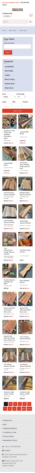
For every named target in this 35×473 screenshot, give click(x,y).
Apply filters (17, 111)
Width (13, 102)
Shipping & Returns (10, 428)
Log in (4, 5)
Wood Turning (9, 79)
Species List (7, 420)
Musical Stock (10, 84)
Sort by (4, 94)
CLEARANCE (9, 67)
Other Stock (9, 88)
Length (4, 102)
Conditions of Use (9, 432)
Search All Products (9, 43)
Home (4, 30)
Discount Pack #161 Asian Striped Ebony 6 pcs (9, 310)
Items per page (20, 94)
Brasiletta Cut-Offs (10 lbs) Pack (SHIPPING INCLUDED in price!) (9, 134)
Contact (7, 450)
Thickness (25, 102)
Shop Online (12, 30)
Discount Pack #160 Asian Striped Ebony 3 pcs (25, 310)
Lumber (7, 75)
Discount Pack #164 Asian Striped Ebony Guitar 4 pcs (9, 338)
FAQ (4, 424)
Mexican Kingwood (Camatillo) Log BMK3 (9, 281)
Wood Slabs (9, 71)
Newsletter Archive (10, 440)
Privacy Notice (8, 436)
